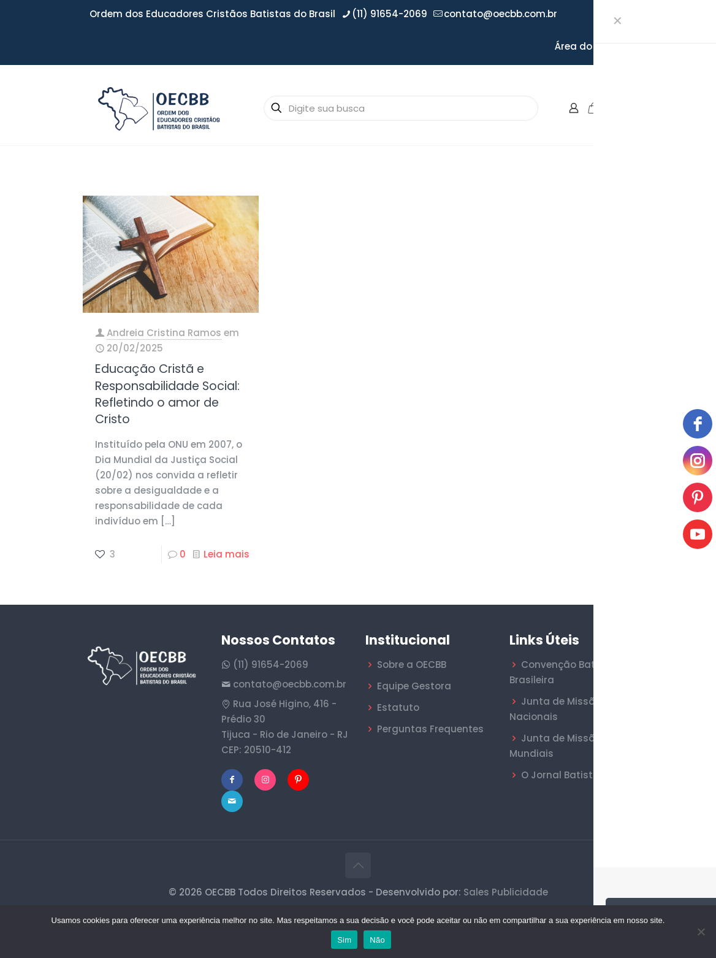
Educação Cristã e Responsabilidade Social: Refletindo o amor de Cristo (167, 394)
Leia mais (226, 554)
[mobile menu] (622, 108)
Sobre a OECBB (411, 664)
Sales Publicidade (505, 892)
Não (377, 940)
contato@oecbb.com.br (289, 684)
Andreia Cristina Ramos (164, 332)
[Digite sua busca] (401, 108)
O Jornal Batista (560, 774)
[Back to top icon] (358, 865)
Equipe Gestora (414, 686)
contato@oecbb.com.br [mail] (500, 13)
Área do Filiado (590, 46)
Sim (344, 940)
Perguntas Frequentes (430, 728)
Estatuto (398, 707)
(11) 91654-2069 (270, 664)
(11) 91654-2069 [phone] (389, 13)
